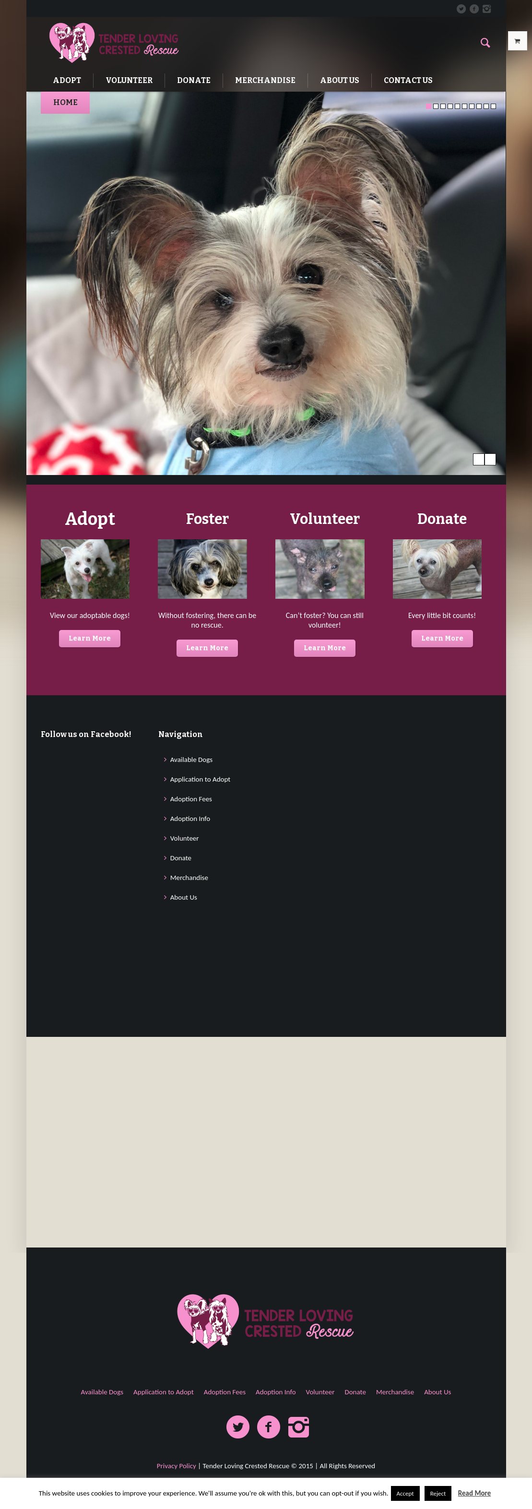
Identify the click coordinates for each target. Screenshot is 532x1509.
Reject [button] (438, 1493)
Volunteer (184, 1094)
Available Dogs (191, 1015)
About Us (183, 1153)
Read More (474, 1493)
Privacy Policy (176, 1465)
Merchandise (189, 1133)
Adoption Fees (191, 1055)
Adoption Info (190, 1074)
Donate (180, 1114)
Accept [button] (405, 1493)
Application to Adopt (200, 1035)
